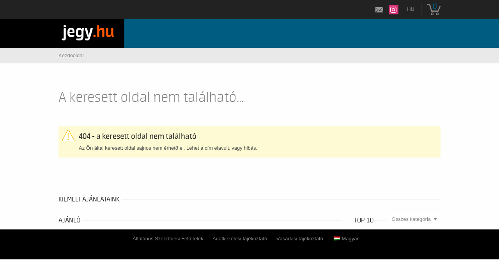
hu (410, 9)
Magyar (346, 239)
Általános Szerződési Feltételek (168, 239)
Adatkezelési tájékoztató (239, 239)
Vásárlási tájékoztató (299, 239)
